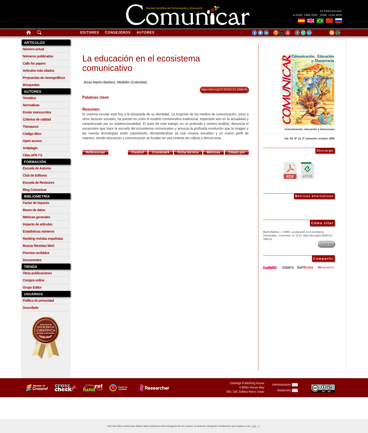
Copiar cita (326, 243)
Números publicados (38, 56)
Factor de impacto (36, 203)
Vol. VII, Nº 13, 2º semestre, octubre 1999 (309, 138)
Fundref (137, 152)
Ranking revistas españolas (43, 238)
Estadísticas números (39, 231)
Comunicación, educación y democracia (310, 129)
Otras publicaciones (37, 273)
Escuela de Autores (37, 168)
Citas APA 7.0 (32, 155)
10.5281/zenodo (331, 11)
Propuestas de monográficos (44, 78)
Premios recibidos (36, 253)
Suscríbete (31, 308)
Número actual (33, 49)
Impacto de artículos (37, 224)
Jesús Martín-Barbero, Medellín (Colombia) (115, 82)
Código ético (32, 134)
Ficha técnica (188, 152)
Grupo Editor (32, 287)
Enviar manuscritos (37, 112)
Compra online (33, 280)
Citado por (236, 152)
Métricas (213, 152)
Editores (89, 32)
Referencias (95, 152)
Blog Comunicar (35, 190)
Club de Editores (35, 175)
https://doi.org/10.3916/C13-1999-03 (224, 89)
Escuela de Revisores (38, 182)
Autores (145, 32)
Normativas (31, 105)
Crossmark (160, 152)
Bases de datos (34, 210)
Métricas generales (36, 217)
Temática (29, 98)
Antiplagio (30, 148)
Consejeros (118, 32)
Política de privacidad (38, 300)
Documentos (32, 260)
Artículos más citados (39, 70)
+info (254, 426)
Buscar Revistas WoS (38, 246)
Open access (32, 141)
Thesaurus (30, 126)
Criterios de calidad (37, 119)
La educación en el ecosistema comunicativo (141, 63)
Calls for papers (34, 63)
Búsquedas (31, 85)
